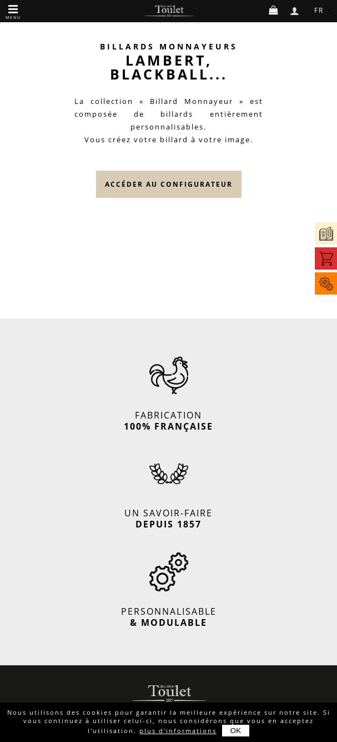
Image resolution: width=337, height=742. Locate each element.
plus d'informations (178, 730)
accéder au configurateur (169, 184)
